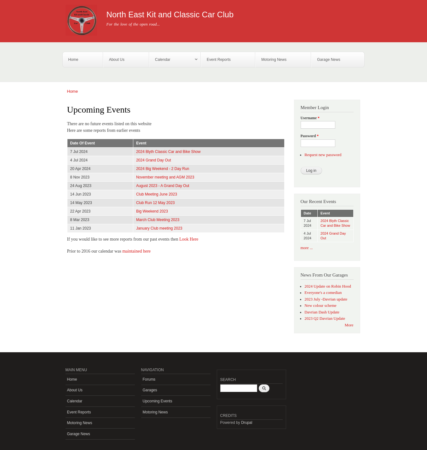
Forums (149, 379)
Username (310, 118)
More (349, 325)
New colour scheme (320, 305)
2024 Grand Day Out (153, 160)
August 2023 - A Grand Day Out (162, 186)
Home (73, 59)
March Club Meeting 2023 (157, 220)
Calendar (173, 59)
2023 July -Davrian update (325, 299)
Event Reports (219, 59)
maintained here (136, 251)
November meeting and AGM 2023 (165, 177)
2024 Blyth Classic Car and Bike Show (168, 151)
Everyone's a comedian (323, 292)
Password (310, 136)
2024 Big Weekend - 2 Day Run (162, 169)
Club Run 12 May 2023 (155, 203)
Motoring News (273, 59)
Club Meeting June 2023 (156, 194)
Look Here (188, 239)
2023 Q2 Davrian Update (324, 318)
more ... (307, 248)
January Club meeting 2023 (159, 228)
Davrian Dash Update (321, 312)
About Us (116, 59)
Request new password (322, 155)
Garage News (328, 59)
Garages (150, 390)
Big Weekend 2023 (152, 211)
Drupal (246, 422)
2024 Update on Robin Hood (327, 286)
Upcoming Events (157, 401)
